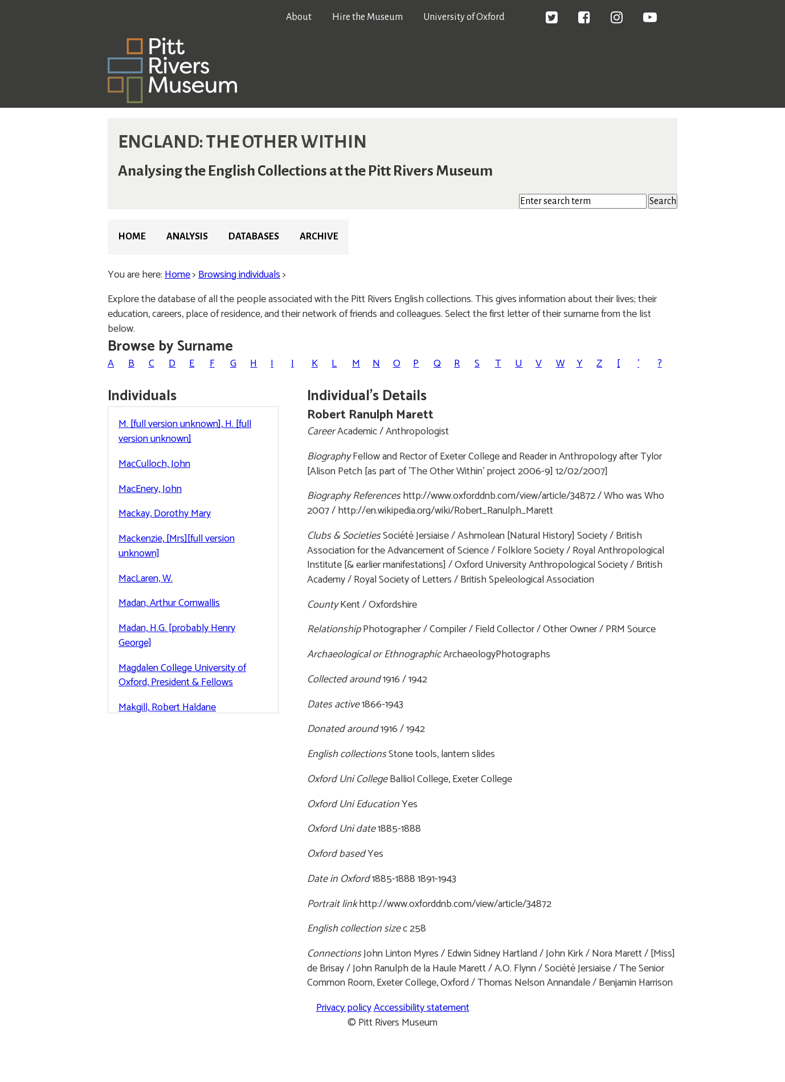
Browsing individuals (239, 274)
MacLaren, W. (145, 578)
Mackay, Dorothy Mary (164, 513)
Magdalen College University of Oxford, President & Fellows (182, 675)
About (299, 17)
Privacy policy (343, 1007)
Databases (253, 236)
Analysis (187, 236)
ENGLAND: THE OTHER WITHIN (242, 142)
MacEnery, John (150, 489)
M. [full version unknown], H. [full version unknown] (184, 432)
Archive (319, 236)
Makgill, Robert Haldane (167, 707)
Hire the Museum (367, 17)
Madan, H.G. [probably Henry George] (176, 636)
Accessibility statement (421, 1007)
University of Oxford (464, 17)
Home (132, 236)
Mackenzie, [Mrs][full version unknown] (176, 546)
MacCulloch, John (154, 464)
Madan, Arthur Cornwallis (169, 603)
